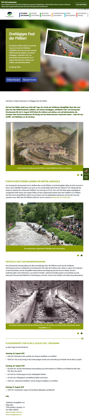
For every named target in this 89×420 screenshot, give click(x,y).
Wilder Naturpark (35, 14)
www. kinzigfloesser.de (13, 415)
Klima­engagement (71, 14)
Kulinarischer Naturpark (58, 14)
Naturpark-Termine (29, 80)
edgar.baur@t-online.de (14, 412)
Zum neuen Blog (81, 4)
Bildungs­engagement (46, 14)
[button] (15, 67)
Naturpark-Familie (82, 14)
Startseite (9, 101)
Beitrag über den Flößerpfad (60, 197)
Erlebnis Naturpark (25, 14)
